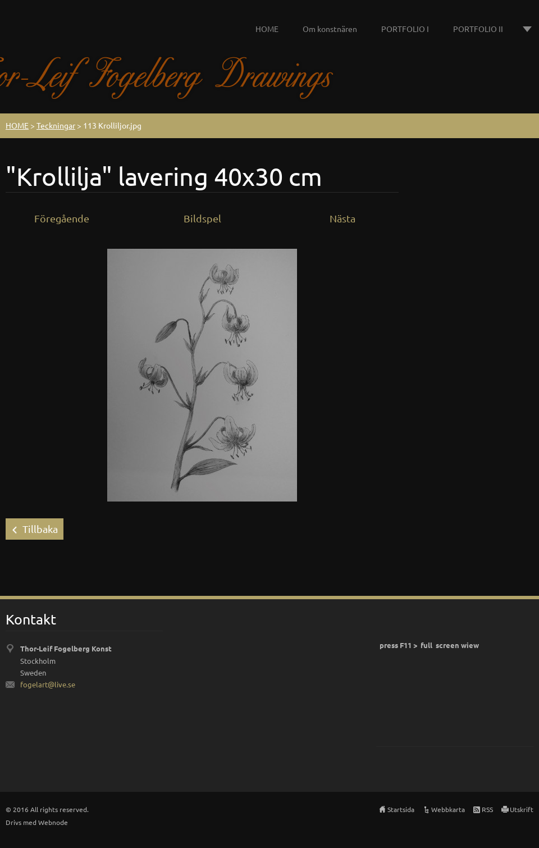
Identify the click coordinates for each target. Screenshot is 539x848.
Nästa (342, 218)
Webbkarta (448, 809)
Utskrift (521, 809)
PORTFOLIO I (405, 29)
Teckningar (55, 125)
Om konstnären (330, 29)
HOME (266, 29)
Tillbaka (40, 529)
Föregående (61, 218)
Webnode (53, 822)
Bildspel (202, 218)
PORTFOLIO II (478, 29)
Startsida (400, 809)
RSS (487, 809)
